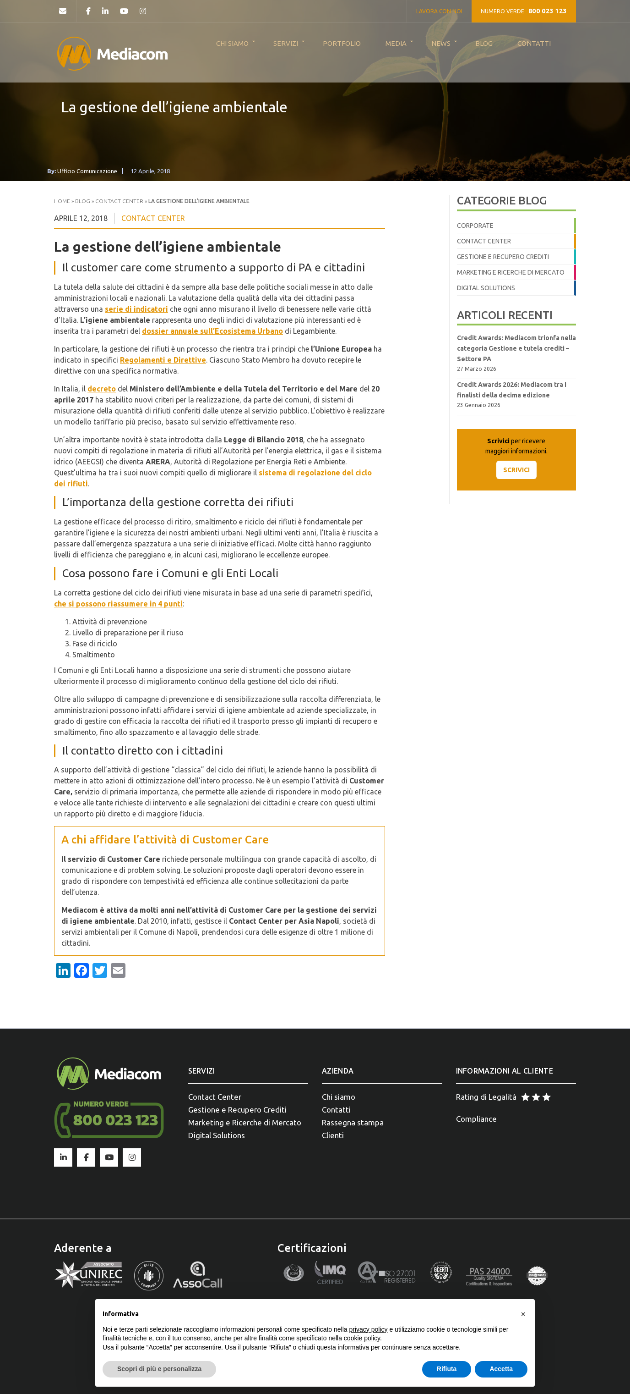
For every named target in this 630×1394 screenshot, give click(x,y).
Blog (82, 201)
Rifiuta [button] (447, 1368)
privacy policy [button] (368, 1329)
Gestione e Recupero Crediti (237, 1109)
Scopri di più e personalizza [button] (159, 1368)
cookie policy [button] (362, 1338)
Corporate (475, 225)
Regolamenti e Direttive (163, 360)
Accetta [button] (501, 1368)
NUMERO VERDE (524, 11)
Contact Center (119, 201)
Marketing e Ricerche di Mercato (511, 272)
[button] (523, 1313)
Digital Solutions (486, 288)
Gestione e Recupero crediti (503, 256)
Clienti (333, 1135)
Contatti (336, 1109)
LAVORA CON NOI (439, 11)
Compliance (476, 1118)
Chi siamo (338, 1096)
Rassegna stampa (353, 1122)
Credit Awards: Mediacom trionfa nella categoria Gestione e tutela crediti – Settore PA (516, 348)
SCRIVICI (516, 470)
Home (62, 201)
